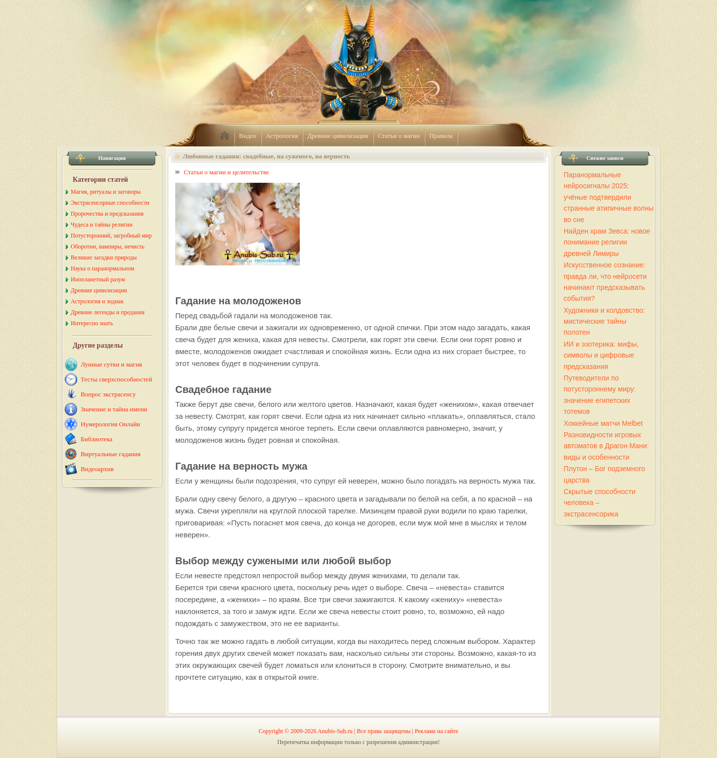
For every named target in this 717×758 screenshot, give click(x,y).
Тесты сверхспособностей (116, 379)
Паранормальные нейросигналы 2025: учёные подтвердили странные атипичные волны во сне (609, 197)
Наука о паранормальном (102, 268)
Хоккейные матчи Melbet (603, 423)
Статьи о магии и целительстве (226, 172)
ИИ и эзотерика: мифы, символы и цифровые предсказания (601, 355)
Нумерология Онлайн (110, 424)
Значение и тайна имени (114, 409)
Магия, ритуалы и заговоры (105, 191)
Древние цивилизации (337, 135)
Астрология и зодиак (97, 301)
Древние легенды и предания (107, 312)
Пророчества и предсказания (107, 213)
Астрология (282, 135)
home (225, 136)
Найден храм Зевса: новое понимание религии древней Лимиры (607, 242)
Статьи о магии (399, 135)
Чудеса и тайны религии (101, 224)
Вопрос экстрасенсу (108, 394)
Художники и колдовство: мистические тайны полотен (604, 321)
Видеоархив (97, 469)
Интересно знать (92, 323)
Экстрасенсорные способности (110, 202)
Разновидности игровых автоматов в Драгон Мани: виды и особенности (606, 446)
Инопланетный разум (98, 279)
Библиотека (97, 439)
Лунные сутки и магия (111, 364)
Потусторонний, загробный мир (111, 235)
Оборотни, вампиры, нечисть (107, 246)
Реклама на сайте (436, 731)
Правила (441, 135)
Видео (247, 135)
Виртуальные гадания (110, 454)
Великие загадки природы (104, 257)
